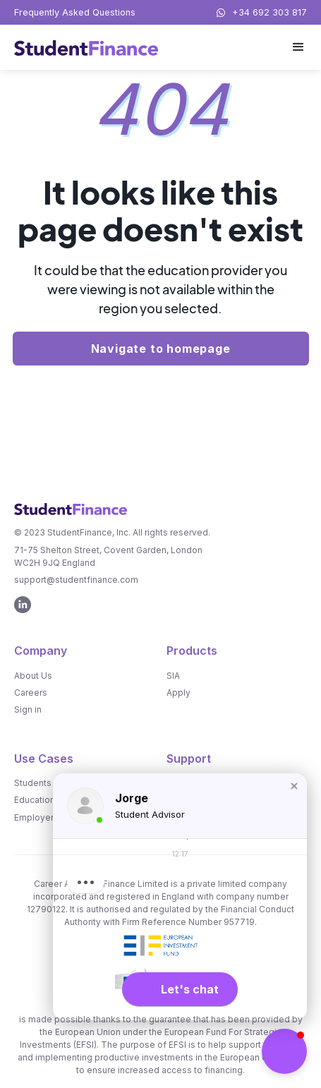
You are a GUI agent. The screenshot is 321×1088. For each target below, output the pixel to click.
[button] (298, 47)
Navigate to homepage (161, 348)
